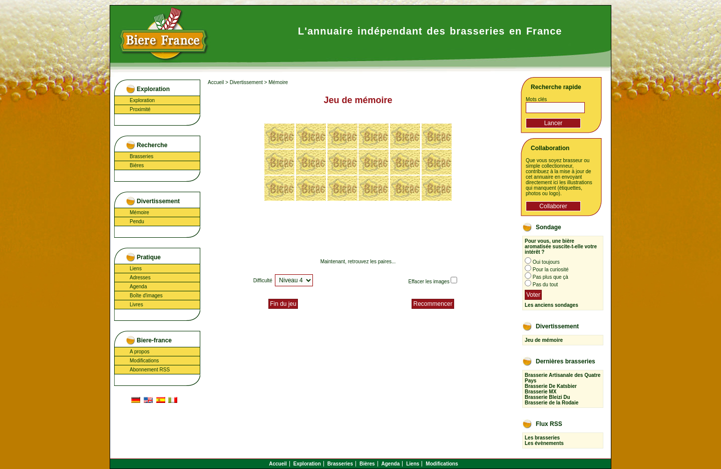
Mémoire (139, 212)
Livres (136, 304)
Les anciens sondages (551, 305)
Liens (136, 268)
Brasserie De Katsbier (551, 386)
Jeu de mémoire (544, 340)
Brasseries (141, 156)
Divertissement (246, 82)
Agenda (138, 286)
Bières (137, 165)
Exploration (142, 100)
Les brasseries (542, 437)
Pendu (137, 221)
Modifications (144, 360)
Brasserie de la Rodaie (551, 402)
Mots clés (536, 99)
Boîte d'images (146, 295)
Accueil (216, 82)
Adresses (140, 277)
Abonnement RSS (150, 369)
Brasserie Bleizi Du (547, 397)
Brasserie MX (540, 391)
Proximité (140, 109)
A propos (139, 351)
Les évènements (544, 443)
